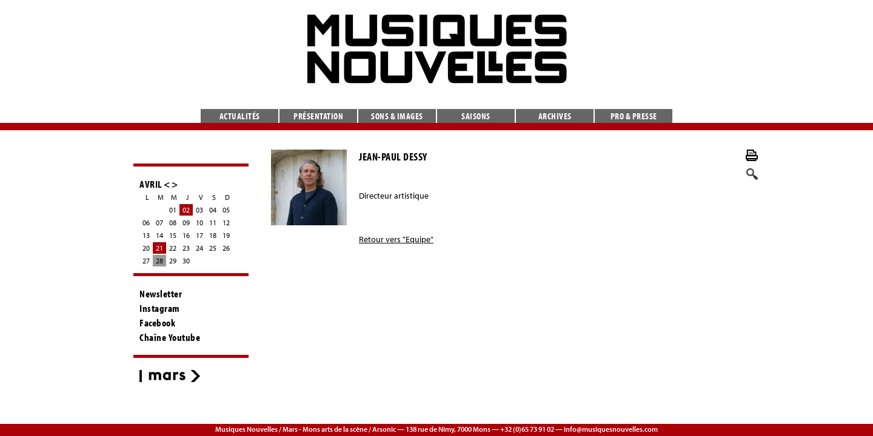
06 (146, 222)
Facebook (157, 322)
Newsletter (160, 293)
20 (146, 248)
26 (226, 248)
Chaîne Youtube (169, 337)
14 (159, 235)
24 (199, 248)
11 (212, 222)
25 (212, 248)
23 (186, 248)
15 (172, 235)
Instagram (159, 308)
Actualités (239, 116)
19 (226, 235)
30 (186, 260)
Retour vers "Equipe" (396, 239)
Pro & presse (633, 116)
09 (186, 222)
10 (199, 222)
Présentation (318, 116)
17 (199, 235)
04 (212, 209)
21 (159, 248)
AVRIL (150, 183)
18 (212, 235)
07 (159, 222)
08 (172, 222)
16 (186, 235)
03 (199, 209)
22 (172, 248)
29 (172, 260)
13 (146, 235)
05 (226, 209)
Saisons (475, 116)
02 (186, 209)
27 (146, 260)
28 (159, 260)
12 (226, 222)
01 (172, 209)
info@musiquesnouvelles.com (611, 429)
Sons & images (397, 116)
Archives (555, 116)
